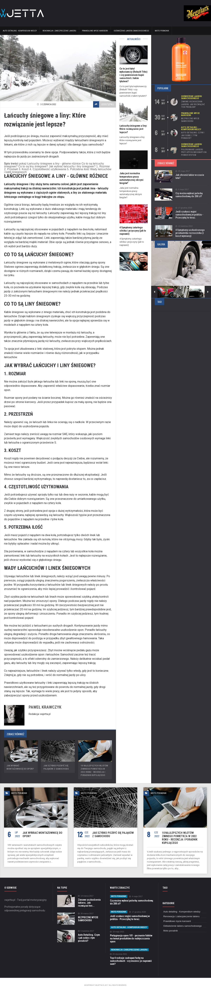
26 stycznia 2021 (118, 954)
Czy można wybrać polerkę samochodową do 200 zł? (189, 195)
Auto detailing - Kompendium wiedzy (20, 31)
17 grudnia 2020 (183, 208)
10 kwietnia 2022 (184, 226)
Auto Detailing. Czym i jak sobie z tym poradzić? (192, 135)
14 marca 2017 (85, 896)
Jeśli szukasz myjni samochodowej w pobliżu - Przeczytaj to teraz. (189, 214)
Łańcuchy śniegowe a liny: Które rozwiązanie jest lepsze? (133, 128)
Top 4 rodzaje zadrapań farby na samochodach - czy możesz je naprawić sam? (131, 960)
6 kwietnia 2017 (86, 931)
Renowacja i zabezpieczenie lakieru (59, 31)
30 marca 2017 (85, 914)
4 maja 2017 (182, 189)
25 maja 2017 (182, 171)
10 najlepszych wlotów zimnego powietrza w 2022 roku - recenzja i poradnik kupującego (179, 838)
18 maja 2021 (117, 932)
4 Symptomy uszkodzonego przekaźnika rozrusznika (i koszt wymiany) (190, 233)
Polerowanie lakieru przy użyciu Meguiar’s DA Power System (194, 152)
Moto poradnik (162, 31)
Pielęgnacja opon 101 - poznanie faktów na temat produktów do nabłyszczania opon (131, 938)
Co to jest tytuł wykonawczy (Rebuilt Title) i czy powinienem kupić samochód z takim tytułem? (133, 75)
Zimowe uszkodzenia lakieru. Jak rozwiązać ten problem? (193, 104)
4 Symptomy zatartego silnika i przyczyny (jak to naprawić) (132, 230)
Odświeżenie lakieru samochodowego (131, 31)
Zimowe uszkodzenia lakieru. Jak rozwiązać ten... (89, 902)
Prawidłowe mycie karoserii (95, 31)
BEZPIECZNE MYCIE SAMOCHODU (190, 120)
